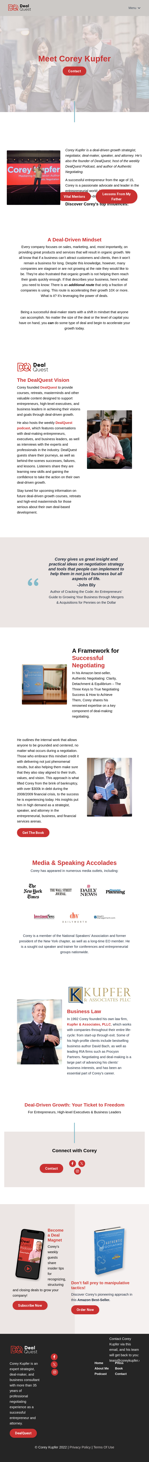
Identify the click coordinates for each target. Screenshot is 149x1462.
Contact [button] (74, 71)
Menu (135, 8)
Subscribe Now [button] (30, 1305)
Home (101, 1361)
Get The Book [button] (33, 833)
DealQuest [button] (23, 1433)
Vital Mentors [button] (74, 197)
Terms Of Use (103, 1447)
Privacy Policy (80, 1447)
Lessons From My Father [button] (116, 196)
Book (119, 1368)
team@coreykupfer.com (127, 1361)
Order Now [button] (85, 1310)
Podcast (103, 1376)
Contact (121, 1374)
